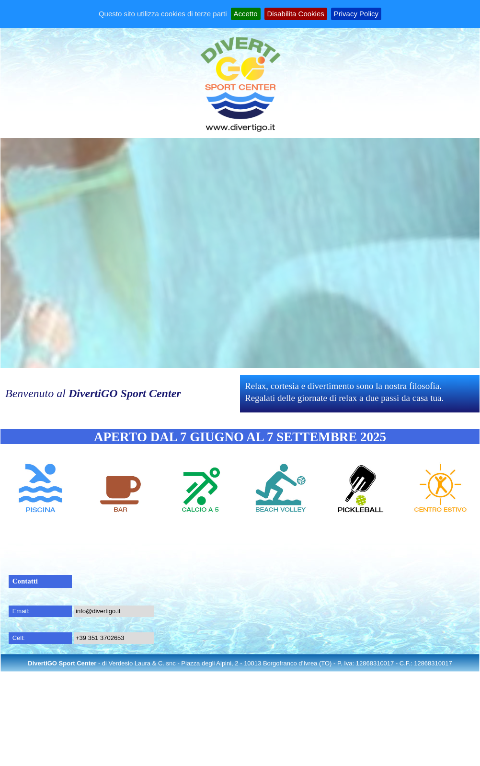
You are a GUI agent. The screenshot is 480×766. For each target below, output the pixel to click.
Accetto (246, 14)
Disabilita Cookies (295, 14)
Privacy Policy (356, 14)
